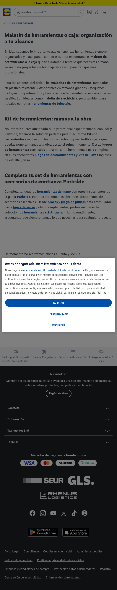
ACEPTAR (58, 302)
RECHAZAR (58, 325)
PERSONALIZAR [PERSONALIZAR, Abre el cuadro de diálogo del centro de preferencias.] (58, 314)
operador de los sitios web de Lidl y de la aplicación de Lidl (56, 270)
